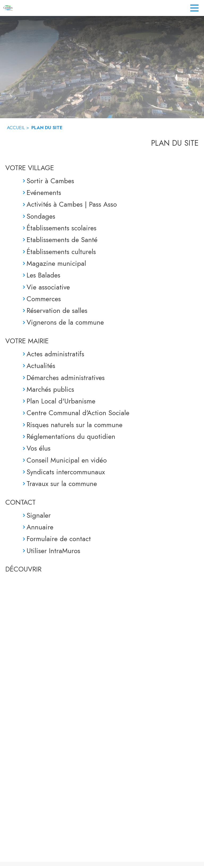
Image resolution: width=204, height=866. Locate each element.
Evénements (44, 192)
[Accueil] (8, 8)
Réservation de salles (57, 310)
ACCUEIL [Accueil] (16, 127)
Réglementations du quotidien (71, 436)
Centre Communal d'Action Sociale (78, 412)
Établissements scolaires (61, 227)
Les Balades (43, 275)
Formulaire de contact (59, 538)
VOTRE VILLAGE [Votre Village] (29, 167)
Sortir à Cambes (50, 180)
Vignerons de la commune (65, 322)
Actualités (41, 365)
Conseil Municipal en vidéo (67, 460)
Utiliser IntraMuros (53, 550)
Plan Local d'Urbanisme (61, 401)
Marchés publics (50, 389)
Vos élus (38, 448)
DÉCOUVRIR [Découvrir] (23, 569)
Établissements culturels (61, 251)
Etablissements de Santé (62, 239)
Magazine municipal (56, 263)
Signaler (39, 515)
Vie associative (48, 287)
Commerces (44, 298)
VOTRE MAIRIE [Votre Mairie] (27, 340)
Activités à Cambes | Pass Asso (72, 204)
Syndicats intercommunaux (66, 471)
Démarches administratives (66, 377)
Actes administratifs (55, 353)
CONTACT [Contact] (20, 502)
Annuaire (40, 527)
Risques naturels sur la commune (74, 424)
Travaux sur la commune (62, 483)
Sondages (41, 216)
